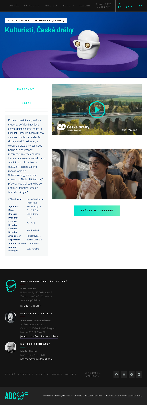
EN (141, 6)
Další (26, 103)
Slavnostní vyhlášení (104, 5)
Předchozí (26, 89)
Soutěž (14, 6)
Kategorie (31, 6)
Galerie (85, 6)
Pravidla (51, 6)
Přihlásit (125, 5)
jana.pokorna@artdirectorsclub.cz (39, 336)
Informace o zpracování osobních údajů (124, 395)
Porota (68, 6)
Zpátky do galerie (97, 210)
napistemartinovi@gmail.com (36, 359)
